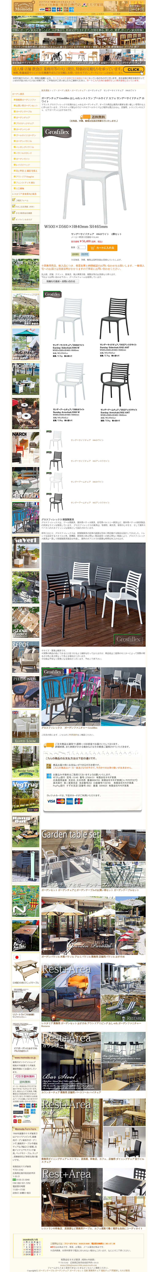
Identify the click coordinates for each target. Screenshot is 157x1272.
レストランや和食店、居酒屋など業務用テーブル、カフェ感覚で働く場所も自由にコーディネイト (92, 1228)
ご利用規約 (59, 14)
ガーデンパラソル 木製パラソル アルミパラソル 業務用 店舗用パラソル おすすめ (83, 956)
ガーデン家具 (63, 90)
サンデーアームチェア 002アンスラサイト (90, 502)
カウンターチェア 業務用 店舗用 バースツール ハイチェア (71, 1092)
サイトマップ (21, 14)
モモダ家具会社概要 (22, 212)
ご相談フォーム (20, 200)
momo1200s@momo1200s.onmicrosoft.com (78, 1265)
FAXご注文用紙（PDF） (23, 206)
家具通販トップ (48, 90)
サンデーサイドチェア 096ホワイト (87, 440)
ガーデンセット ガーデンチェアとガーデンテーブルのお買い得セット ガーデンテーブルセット (90, 890)
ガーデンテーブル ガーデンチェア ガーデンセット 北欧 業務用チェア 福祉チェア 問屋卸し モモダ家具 (84, 1270)
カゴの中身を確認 (136, 14)
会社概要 (117, 14)
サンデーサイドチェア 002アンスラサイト (90, 461)
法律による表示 (97, 14)
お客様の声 (40, 14)
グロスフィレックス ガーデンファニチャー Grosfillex (69, 728)
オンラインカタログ (22, 219)
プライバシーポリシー (78, 14)
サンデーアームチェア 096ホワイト (87, 482)
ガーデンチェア (79, 90)
